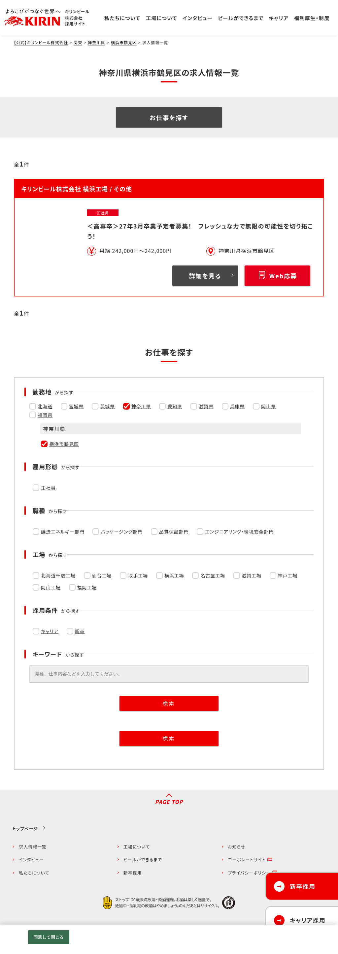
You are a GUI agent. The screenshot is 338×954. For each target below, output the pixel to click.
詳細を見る (205, 275)
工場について (136, 847)
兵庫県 (237, 406)
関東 (78, 42)
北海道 (45, 406)
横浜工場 (174, 575)
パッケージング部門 (122, 531)
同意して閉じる (48, 937)
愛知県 (174, 406)
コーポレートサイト (247, 859)
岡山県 (268, 406)
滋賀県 (206, 406)
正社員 (48, 487)
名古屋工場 (212, 575)
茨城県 (107, 406)
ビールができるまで (142, 859)
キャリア (49, 631)
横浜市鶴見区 (124, 42)
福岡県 (45, 415)
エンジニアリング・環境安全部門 (239, 531)
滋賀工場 (251, 575)
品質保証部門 (174, 531)
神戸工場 (288, 575)
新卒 (80, 631)
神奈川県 (96, 42)
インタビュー (31, 859)
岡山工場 (51, 587)
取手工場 (138, 575)
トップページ (25, 828)
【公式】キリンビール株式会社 (41, 42)
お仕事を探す (169, 117)
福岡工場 (87, 587)
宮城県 (76, 406)
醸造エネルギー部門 (62, 531)
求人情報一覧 (33, 847)
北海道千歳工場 (58, 575)
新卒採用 (132, 873)
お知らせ (236, 847)
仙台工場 (102, 575)
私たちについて (34, 873)
